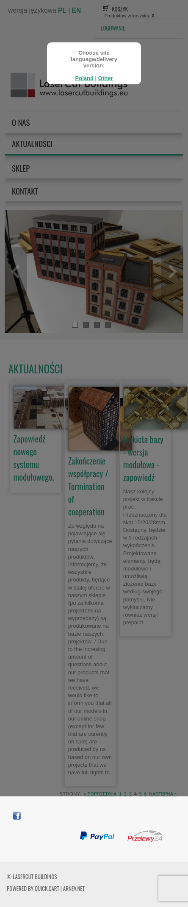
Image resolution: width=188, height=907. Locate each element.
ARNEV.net (74, 888)
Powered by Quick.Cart (33, 888)
